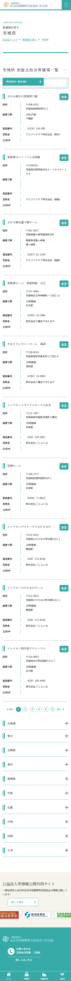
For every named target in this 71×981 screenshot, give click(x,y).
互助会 (62, 976)
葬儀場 (26, 976)
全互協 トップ (10, 39)
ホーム (8, 976)
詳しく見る (17, 902)
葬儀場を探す (29, 39)
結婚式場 (44, 976)
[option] (41, 914)
